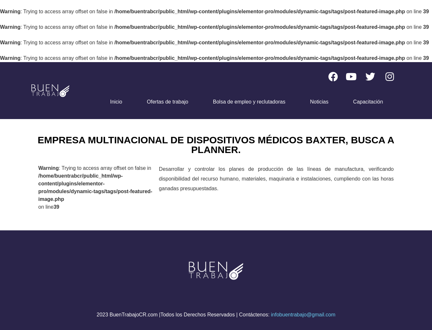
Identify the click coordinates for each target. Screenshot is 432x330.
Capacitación (368, 101)
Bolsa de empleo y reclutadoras (249, 101)
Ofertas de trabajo (167, 101)
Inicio (116, 101)
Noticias (319, 101)
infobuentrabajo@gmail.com (303, 314)
